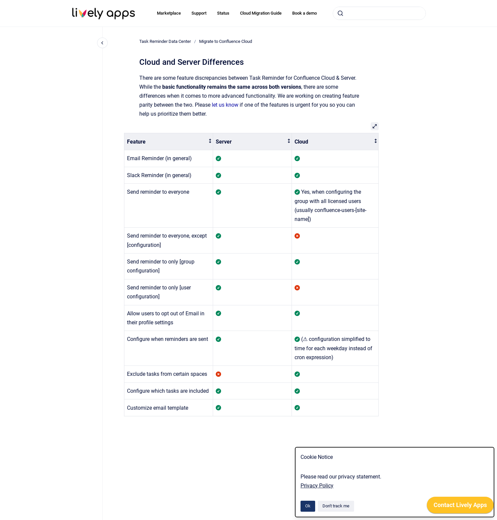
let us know (225, 105)
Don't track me (335, 505)
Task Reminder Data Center (165, 41)
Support (198, 13)
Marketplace (169, 13)
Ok (308, 505)
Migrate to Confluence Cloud (225, 41)
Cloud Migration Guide (261, 13)
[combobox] (379, 13)
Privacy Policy (317, 485)
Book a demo (304, 13)
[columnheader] (168, 141)
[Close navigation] (102, 43)
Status (223, 13)
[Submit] (340, 13)
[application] (460, 506)
